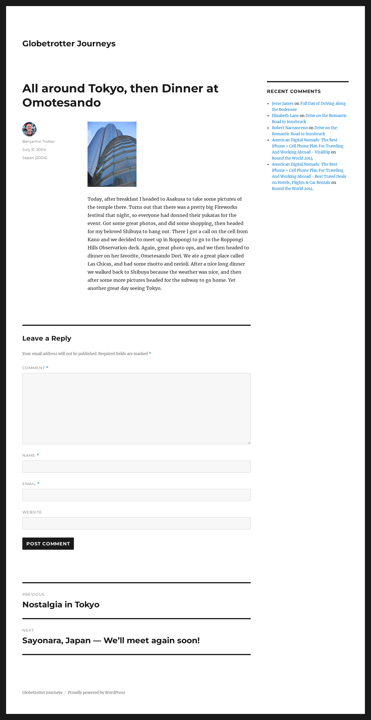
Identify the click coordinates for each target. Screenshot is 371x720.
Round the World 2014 (292, 158)
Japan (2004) (34, 157)
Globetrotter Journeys (69, 43)
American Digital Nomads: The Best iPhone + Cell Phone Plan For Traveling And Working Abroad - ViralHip (307, 146)
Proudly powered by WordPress (96, 692)
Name (30, 455)
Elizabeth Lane (285, 115)
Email (31, 483)
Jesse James (283, 103)
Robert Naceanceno (290, 127)
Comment (35, 368)
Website (32, 512)
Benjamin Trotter (38, 141)
